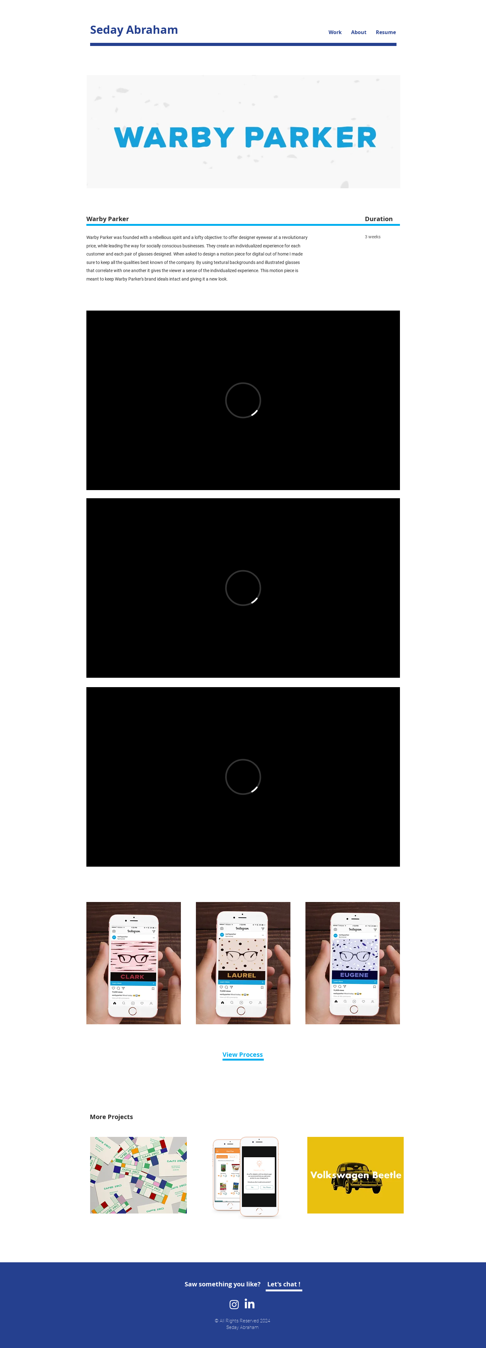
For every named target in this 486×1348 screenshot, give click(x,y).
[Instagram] (234, 1304)
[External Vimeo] (243, 400)
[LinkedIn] (249, 1304)
